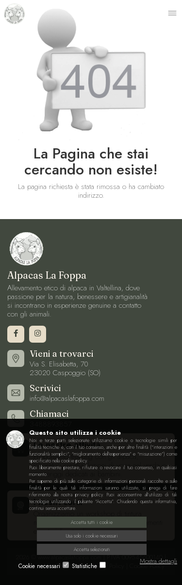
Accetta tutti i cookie (92, 522)
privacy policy (88, 494)
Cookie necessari (39, 566)
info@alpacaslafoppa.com (67, 398)
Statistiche (84, 566)
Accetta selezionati (92, 549)
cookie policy (73, 460)
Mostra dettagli (158, 561)
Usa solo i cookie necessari (92, 535)
